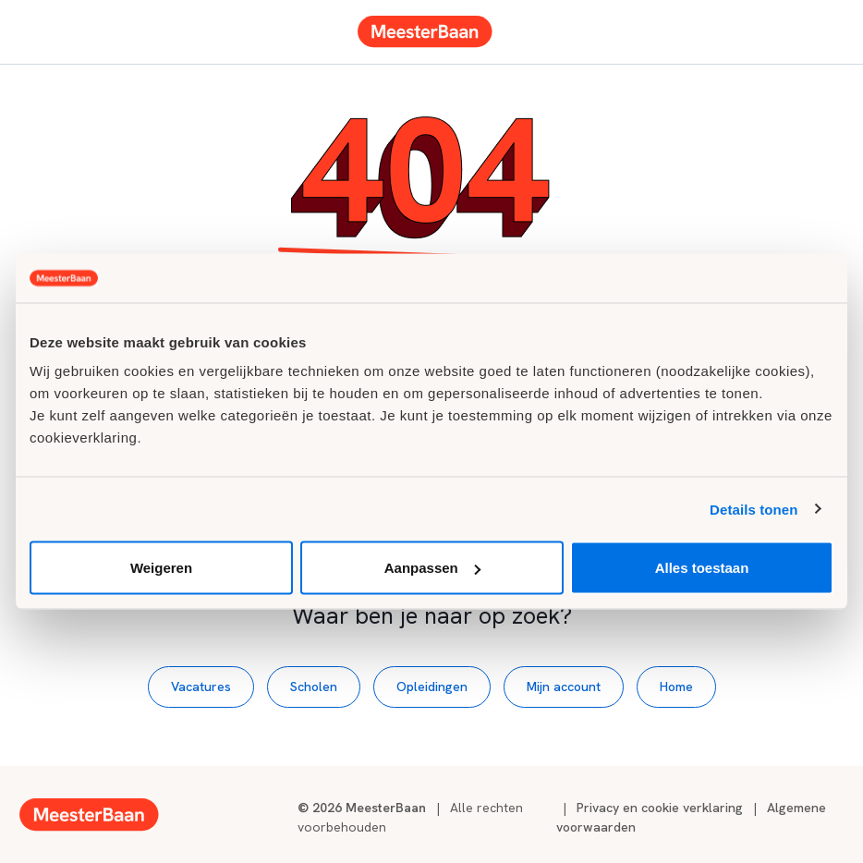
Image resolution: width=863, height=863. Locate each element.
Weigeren (161, 568)
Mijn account (564, 686)
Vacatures (201, 686)
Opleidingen (432, 686)
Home (676, 686)
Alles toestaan (702, 568)
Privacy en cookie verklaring (660, 807)
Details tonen (753, 509)
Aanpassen (432, 568)
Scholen (313, 686)
